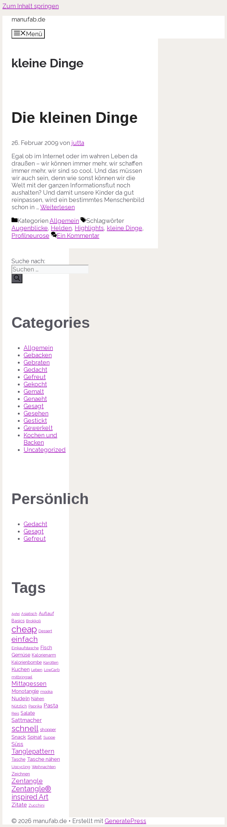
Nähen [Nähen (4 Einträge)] (37, 698)
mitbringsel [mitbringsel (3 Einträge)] (22, 677)
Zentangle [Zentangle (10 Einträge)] (27, 781)
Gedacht (35, 369)
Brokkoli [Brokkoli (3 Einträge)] (33, 621)
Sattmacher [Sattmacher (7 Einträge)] (27, 720)
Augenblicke (30, 228)
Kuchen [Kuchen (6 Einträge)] (21, 669)
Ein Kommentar (78, 235)
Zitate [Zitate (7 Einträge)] (19, 805)
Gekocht (35, 384)
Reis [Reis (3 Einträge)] (15, 713)
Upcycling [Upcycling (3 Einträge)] (21, 767)
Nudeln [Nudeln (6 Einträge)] (21, 698)
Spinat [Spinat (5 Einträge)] (35, 737)
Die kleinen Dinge (75, 117)
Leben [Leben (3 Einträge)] (36, 669)
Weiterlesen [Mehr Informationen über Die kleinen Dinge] (57, 207)
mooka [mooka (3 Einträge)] (46, 691)
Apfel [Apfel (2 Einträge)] (16, 614)
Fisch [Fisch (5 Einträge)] (46, 648)
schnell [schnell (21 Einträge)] (25, 728)
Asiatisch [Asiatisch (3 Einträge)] (29, 613)
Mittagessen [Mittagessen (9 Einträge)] (29, 683)
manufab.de (28, 19)
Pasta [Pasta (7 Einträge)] (51, 705)
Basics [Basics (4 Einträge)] (18, 620)
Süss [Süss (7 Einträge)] (17, 744)
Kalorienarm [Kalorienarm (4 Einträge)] (44, 654)
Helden (61, 228)
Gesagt (34, 406)
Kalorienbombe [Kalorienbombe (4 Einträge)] (27, 662)
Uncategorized (45, 449)
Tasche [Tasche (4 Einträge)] (18, 759)
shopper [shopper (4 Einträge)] (48, 729)
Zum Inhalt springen (30, 6)
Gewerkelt (38, 428)
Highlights (89, 228)
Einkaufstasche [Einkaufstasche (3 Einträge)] (25, 648)
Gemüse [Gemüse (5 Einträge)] (21, 655)
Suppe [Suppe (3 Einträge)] (49, 737)
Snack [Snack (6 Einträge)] (19, 737)
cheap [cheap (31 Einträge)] (24, 629)
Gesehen (36, 413)
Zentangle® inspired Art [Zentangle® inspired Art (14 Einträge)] (31, 793)
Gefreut (35, 377)
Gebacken (38, 355)
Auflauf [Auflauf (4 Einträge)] (46, 613)
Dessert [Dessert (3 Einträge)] (45, 631)
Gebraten (37, 362)
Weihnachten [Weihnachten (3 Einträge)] (44, 767)
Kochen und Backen (40, 439)
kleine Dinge (124, 228)
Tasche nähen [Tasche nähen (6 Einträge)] (43, 759)
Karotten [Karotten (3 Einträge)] (50, 662)
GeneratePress (125, 821)
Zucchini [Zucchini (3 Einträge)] (36, 805)
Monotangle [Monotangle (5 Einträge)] (25, 691)
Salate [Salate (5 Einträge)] (28, 713)
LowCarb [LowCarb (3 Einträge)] (52, 669)
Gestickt (35, 420)
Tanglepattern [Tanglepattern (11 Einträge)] (33, 751)
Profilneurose (30, 235)
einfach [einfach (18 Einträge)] (25, 639)
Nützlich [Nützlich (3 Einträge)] (19, 706)
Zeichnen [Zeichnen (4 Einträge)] (21, 773)
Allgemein (64, 220)
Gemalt (34, 391)
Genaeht (35, 398)
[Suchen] (17, 278)
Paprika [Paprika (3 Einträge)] (35, 706)
